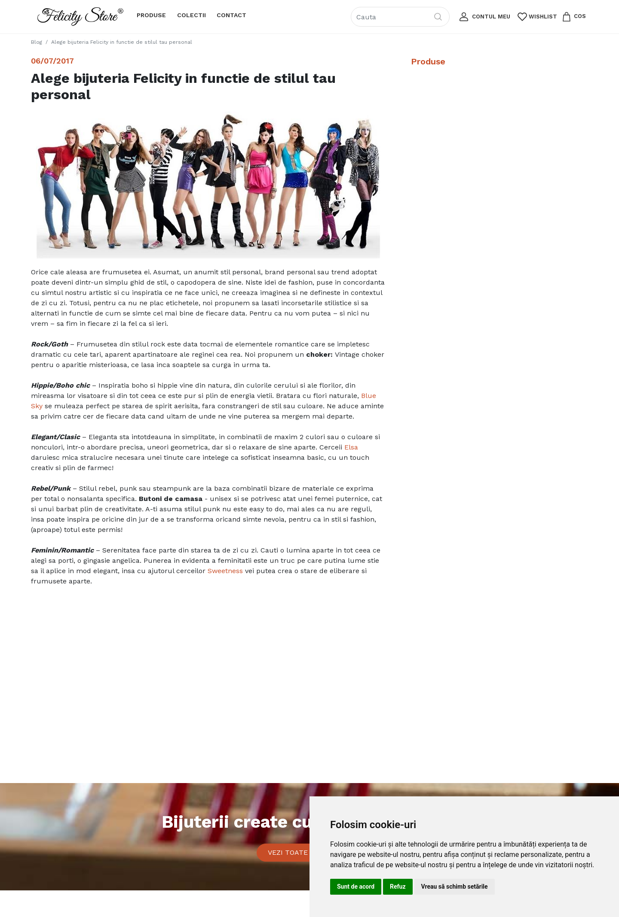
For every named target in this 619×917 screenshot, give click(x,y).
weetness (227, 571)
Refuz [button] (398, 886)
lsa (353, 447)
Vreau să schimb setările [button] (454, 886)
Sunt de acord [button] (355, 886)
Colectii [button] (191, 15)
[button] (484, 17)
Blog (36, 42)
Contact (231, 15)
